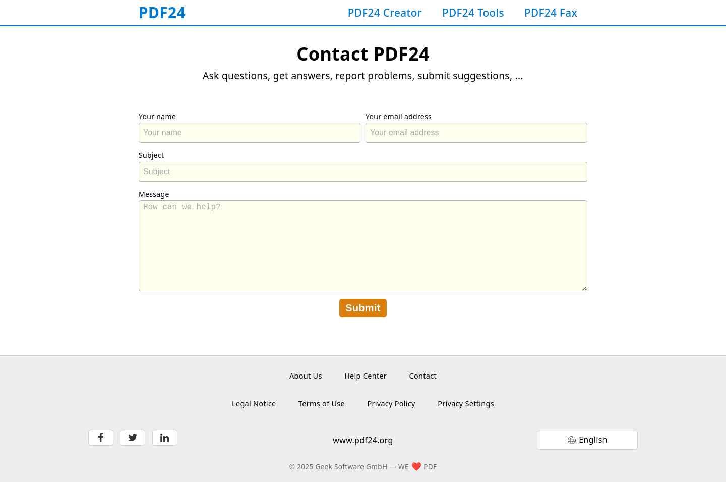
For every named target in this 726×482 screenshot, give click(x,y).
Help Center (365, 376)
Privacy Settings (466, 403)
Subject (151, 155)
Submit (363, 307)
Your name (157, 116)
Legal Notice (254, 403)
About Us (305, 376)
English (593, 439)
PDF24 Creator (385, 13)
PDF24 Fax (550, 13)
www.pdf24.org (363, 440)
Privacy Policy (391, 403)
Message (154, 194)
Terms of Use (321, 403)
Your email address (399, 116)
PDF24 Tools (473, 13)
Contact (423, 376)
